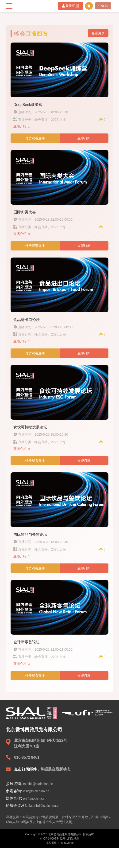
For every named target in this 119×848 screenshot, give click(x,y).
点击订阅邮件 (25, 769)
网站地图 (73, 838)
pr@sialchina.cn (34, 798)
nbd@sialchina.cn (47, 806)
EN (105, 6)
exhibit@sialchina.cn (38, 784)
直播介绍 (22, 126)
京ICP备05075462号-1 (54, 838)
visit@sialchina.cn (36, 791)
